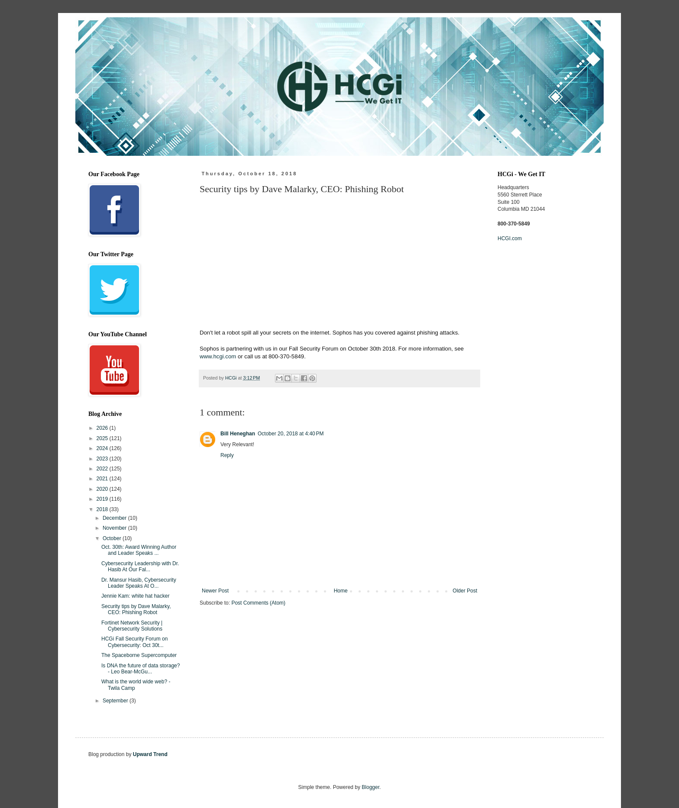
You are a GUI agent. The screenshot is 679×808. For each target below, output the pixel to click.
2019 (103, 499)
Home (341, 591)
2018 (103, 509)
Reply (227, 455)
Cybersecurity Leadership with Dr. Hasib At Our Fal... (140, 566)
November (115, 528)
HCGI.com (510, 238)
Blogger (370, 787)
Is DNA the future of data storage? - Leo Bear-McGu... (140, 669)
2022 (103, 469)
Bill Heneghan (237, 434)
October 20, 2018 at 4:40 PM (290, 434)
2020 (103, 489)
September (116, 701)
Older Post (465, 591)
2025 (103, 438)
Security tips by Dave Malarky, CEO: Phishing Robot (136, 609)
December (115, 518)
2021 (103, 479)
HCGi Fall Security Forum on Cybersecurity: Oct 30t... (134, 642)
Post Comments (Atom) (258, 603)
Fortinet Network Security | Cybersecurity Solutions (131, 626)
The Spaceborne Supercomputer (139, 655)
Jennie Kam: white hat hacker (135, 596)
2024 (103, 448)
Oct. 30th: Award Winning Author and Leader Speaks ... (138, 550)
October (113, 538)
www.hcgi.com (218, 356)
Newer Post (215, 591)
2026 (103, 428)
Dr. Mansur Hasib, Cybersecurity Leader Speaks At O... (138, 583)
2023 (103, 459)
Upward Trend (150, 754)
